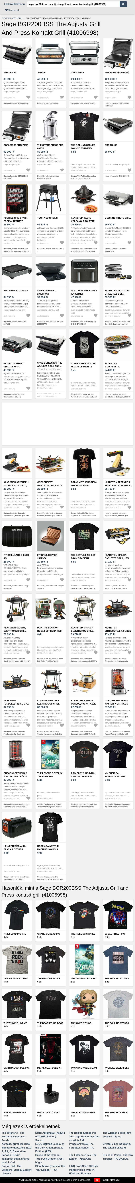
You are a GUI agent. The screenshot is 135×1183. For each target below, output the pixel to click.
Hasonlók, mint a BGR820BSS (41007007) (16, 177)
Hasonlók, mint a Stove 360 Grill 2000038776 (50, 323)
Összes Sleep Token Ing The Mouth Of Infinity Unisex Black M (84, 395)
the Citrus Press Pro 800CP (50, 147)
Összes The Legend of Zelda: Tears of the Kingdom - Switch (49, 805)
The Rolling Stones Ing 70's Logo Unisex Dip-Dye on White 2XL (84, 1137)
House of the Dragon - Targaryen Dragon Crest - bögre (50, 1159)
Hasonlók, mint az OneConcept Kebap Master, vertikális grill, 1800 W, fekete (16, 806)
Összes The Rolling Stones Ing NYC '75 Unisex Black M (83, 177)
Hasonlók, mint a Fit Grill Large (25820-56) (16, 587)
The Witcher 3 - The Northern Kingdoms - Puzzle (14, 1137)
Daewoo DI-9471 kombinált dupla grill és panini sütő (15, 1159)
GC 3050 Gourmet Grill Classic (14, 365)
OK (97, 1180)
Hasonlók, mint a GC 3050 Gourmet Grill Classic (14, 395)
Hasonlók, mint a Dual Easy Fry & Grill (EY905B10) (83, 323)
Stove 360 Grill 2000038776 (46, 292)
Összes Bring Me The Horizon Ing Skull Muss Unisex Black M (83, 514)
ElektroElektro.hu (14, 4)
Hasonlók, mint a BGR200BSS (16, 103)
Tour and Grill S (47, 218)
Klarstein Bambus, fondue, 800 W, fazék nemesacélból (83, 703)
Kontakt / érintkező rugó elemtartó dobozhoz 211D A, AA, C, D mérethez (16, 1148)
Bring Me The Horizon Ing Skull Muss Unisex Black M (84, 485)
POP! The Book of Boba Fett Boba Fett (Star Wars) (49, 630)
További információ (111, 1180)
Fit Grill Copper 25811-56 (47, 556)
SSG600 (41, 72)
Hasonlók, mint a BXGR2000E (117, 176)
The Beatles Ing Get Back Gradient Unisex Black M (83, 558)
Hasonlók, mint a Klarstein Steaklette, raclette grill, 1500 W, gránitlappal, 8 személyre (118, 396)
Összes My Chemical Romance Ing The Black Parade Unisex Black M (117, 806)
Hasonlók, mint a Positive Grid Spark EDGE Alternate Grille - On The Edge (17, 251)
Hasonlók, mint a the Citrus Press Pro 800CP (48, 177)
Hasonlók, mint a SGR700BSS (83, 103)
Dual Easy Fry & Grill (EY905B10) (84, 292)
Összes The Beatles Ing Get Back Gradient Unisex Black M (83, 587)
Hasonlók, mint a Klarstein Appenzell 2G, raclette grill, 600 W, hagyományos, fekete (16, 515)
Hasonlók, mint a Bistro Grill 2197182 (15, 323)
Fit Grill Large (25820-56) (17, 556)
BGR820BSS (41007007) (16, 145)
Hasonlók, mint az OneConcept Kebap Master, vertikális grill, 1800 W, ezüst (117, 733)
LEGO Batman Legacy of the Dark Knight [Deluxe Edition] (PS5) (49, 1148)
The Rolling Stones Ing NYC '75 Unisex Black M (83, 148)
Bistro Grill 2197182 (16, 290)
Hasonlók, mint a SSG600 (47, 103)
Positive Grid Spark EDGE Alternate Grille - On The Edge (16, 221)
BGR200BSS (10, 72)
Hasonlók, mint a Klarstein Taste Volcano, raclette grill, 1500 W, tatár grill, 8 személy (84, 251)
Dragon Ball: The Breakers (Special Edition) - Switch (17, 1170)
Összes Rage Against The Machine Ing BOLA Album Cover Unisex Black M (50, 879)
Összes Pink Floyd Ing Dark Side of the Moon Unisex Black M (84, 805)
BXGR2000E (111, 145)
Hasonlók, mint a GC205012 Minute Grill (116, 250)
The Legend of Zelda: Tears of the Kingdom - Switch (50, 776)
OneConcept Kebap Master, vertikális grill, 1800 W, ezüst (116, 703)
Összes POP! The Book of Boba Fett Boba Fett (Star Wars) (50, 660)
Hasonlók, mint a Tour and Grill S (50, 249)
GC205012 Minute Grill (118, 218)
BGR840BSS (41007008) (117, 72)
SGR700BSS (77, 72)
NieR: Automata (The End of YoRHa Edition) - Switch (50, 1137)
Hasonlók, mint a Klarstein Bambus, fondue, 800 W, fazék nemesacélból (83, 733)
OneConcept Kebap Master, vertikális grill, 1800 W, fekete (16, 776)
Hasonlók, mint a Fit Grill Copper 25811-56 (50, 587)
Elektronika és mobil (12, 18)
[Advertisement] (67, 423)
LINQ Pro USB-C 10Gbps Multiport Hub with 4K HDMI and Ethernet (83, 1170)
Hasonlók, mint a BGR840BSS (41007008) (117, 104)
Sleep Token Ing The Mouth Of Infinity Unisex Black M (83, 366)
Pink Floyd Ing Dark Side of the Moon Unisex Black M (83, 776)
